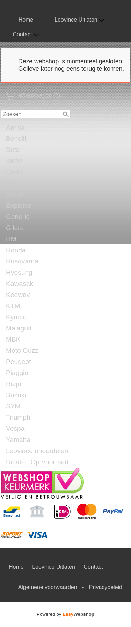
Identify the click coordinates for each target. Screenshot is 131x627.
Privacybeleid (105, 587)
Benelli (16, 138)
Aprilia (15, 127)
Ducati (15, 194)
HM (11, 239)
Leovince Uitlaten (79, 20)
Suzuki (16, 395)
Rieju (13, 384)
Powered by (65, 614)
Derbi (14, 172)
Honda (16, 250)
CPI (11, 183)
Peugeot (18, 361)
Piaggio (17, 372)
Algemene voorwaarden (47, 587)
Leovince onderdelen (37, 450)
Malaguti (18, 328)
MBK (13, 339)
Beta (13, 149)
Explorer (18, 205)
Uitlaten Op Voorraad (37, 462)
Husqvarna (22, 261)
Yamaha (18, 439)
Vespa (15, 428)
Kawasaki (20, 283)
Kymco (16, 317)
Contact (26, 34)
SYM (13, 406)
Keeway (18, 294)
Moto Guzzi (23, 350)
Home (26, 20)
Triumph (18, 417)
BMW (14, 161)
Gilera (15, 227)
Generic (17, 216)
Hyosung (19, 272)
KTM (13, 305)
